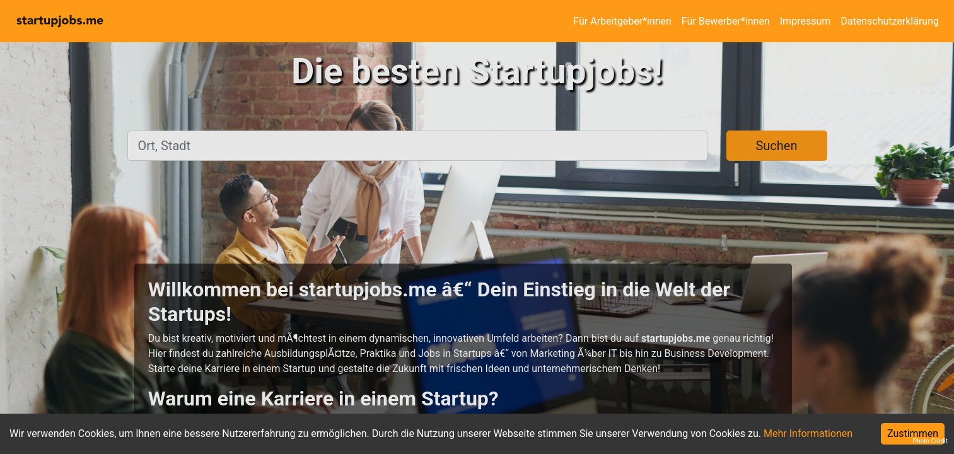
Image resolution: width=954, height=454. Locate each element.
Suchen (776, 145)
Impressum (805, 21)
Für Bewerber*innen (726, 21)
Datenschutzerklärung (890, 21)
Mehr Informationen (808, 433)
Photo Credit (930, 441)
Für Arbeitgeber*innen (622, 21)
